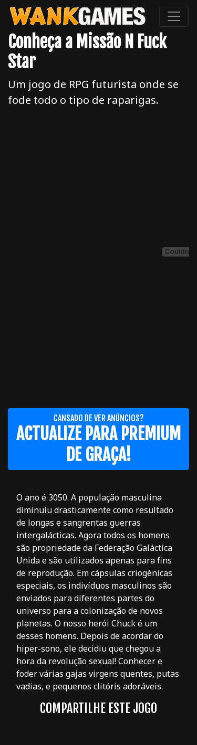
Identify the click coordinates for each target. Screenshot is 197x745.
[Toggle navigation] (174, 16)
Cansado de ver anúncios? (98, 439)
